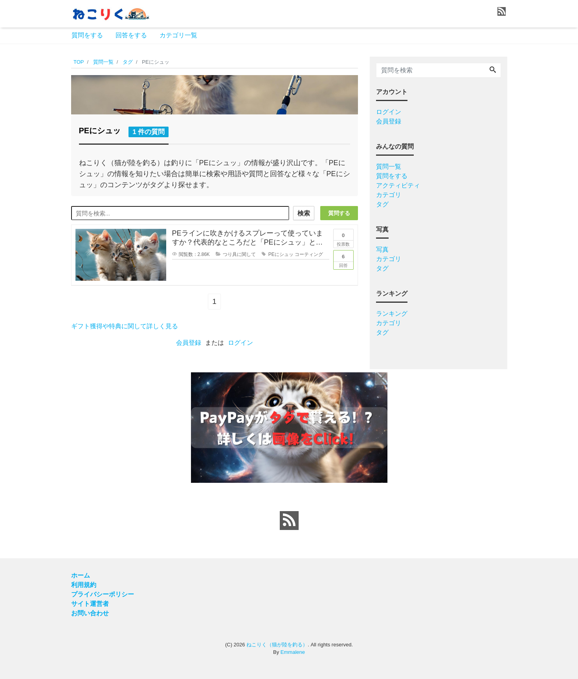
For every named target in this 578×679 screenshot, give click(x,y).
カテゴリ (388, 194)
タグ (382, 204)
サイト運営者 (90, 603)
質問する (339, 213)
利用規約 (83, 584)
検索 (303, 213)
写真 (382, 249)
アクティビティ (398, 185)
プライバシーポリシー (102, 594)
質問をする (87, 35)
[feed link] (289, 520)
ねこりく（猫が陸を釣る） (277, 645)
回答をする (131, 35)
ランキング (391, 313)
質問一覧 (388, 166)
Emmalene (293, 652)
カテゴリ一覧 (178, 35)
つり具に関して (239, 254)
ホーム (80, 575)
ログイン (240, 342)
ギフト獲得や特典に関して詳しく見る (124, 326)
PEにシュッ (281, 254)
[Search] (493, 70)
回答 (343, 259)
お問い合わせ (90, 613)
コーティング (309, 254)
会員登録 (188, 342)
